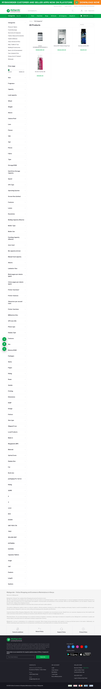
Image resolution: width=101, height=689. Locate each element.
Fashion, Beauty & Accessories (16, 35)
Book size (11, 473)
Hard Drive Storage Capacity (14, 172)
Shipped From (12, 426)
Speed (10, 179)
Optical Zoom (12, 455)
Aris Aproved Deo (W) (83, 45)
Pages (10, 367)
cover (10, 508)
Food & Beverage (12, 30)
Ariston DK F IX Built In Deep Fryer (62, 45)
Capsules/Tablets (13, 555)
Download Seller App (79, 672)
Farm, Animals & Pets (13, 53)
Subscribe (42, 657)
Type (9, 159)
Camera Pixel (12, 118)
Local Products (12, 432)
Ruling (10, 373)
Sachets (10, 584)
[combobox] (86, 24)
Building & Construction (14, 47)
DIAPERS (11, 549)
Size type (11, 420)
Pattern (10, 414)
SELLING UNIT (12, 537)
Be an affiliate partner (57, 676)
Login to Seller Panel (79, 670)
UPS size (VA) (12, 321)
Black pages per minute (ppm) (15, 275)
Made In (10, 438)
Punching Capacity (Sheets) (13, 238)
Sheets (10, 262)
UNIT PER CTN (12, 525)
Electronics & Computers (14, 32)
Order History (55, 670)
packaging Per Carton (15, 479)
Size (9, 77)
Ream (10, 379)
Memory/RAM (12, 350)
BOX (9, 514)
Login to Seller (68, 6)
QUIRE (10, 490)
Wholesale (10, 59)
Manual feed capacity (14, 257)
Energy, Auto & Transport (14, 56)
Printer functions (13, 309)
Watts (10, 362)
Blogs (46, 16)
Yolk (9, 136)
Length (10, 578)
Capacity (10, 89)
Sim (9, 344)
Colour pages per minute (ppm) (15, 283)
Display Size (12, 461)
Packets (10, 572)
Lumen (10, 208)
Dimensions (11, 397)
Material (10, 449)
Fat (9, 467)
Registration (91, 10)
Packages (11, 356)
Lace (9, 124)
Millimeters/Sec (13, 315)
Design (10, 408)
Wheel (10, 101)
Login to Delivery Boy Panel (80, 678)
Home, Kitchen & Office (14, 41)
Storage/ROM (12, 165)
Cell (9, 566)
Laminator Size (12, 268)
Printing (10, 391)
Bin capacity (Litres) (14, 251)
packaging (11, 543)
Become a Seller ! (58, 6)
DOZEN (10, 519)
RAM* (10, 403)
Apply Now (86, 667)
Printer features (13, 295)
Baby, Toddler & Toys (13, 44)
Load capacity (12, 95)
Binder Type (11, 225)
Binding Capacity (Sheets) (16, 220)
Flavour (10, 130)
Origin (10, 560)
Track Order (55, 674)
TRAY (9, 531)
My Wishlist (54, 672)
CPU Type (11, 185)
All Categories (63, 16)
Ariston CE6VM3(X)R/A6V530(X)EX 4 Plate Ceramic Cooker (40, 46)
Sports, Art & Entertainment (15, 50)
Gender (10, 385)
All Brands (53, 16)
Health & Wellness (12, 38)
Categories (11, 22)
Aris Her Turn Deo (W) (40, 71)
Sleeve (10, 112)
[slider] (9, 70)
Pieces (10, 148)
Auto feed (11, 245)
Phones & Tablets (12, 27)
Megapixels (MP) (13, 443)
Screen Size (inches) (14, 196)
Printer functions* (13, 290)
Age (9, 142)
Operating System (13, 190)
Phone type (11, 327)
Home (32, 16)
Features (11, 202)
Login (86, 10)
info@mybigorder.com (34, 679)
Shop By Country (73, 16)
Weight (10, 107)
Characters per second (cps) (15, 302)
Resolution (11, 214)
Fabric (10, 153)
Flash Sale (39, 16)
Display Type (12, 332)
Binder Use (11, 231)
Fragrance (11, 83)
